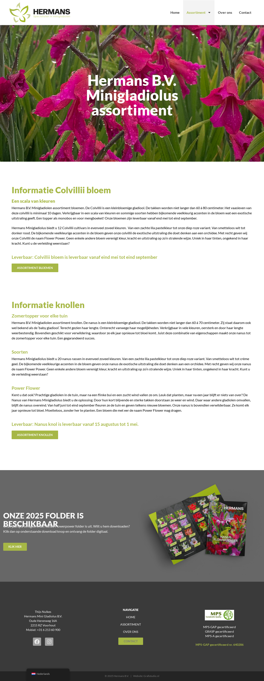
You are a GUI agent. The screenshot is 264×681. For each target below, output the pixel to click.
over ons (130, 631)
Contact (245, 12)
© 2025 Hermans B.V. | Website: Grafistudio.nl (132, 676)
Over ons (225, 12)
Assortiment (199, 12)
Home (175, 12)
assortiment (130, 624)
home (130, 617)
